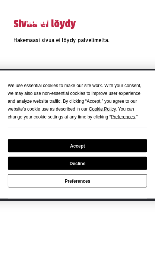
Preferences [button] (123, 117)
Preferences (78, 180)
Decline (78, 163)
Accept (77, 145)
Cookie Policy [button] (102, 109)
